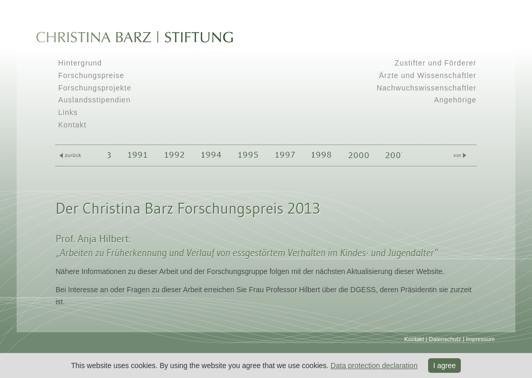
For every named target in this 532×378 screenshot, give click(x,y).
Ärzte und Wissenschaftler (427, 75)
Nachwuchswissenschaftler (426, 88)
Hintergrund (80, 63)
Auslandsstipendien (94, 100)
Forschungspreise (91, 75)
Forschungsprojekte (94, 88)
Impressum (480, 339)
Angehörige (455, 100)
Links (68, 112)
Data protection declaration (373, 365)
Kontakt (72, 125)
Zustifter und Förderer (435, 63)
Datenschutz (445, 339)
